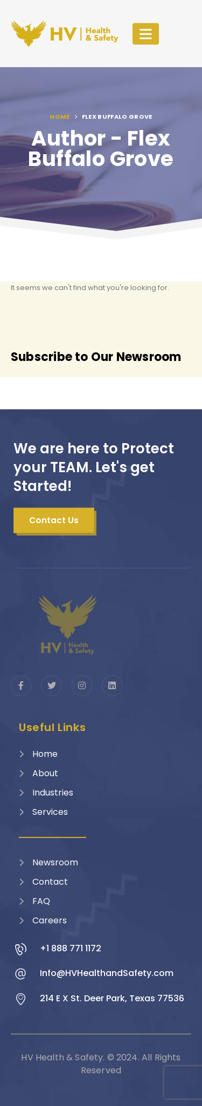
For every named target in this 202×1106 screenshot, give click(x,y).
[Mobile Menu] (146, 34)
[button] (53, 520)
